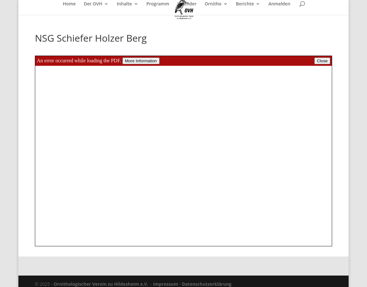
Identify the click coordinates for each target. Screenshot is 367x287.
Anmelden (279, 4)
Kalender (187, 4)
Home (69, 4)
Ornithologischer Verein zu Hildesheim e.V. (101, 284)
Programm (157, 4)
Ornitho (213, 4)
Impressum (165, 284)
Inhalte (124, 4)
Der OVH (93, 4)
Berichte (245, 4)
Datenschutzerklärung (207, 284)
